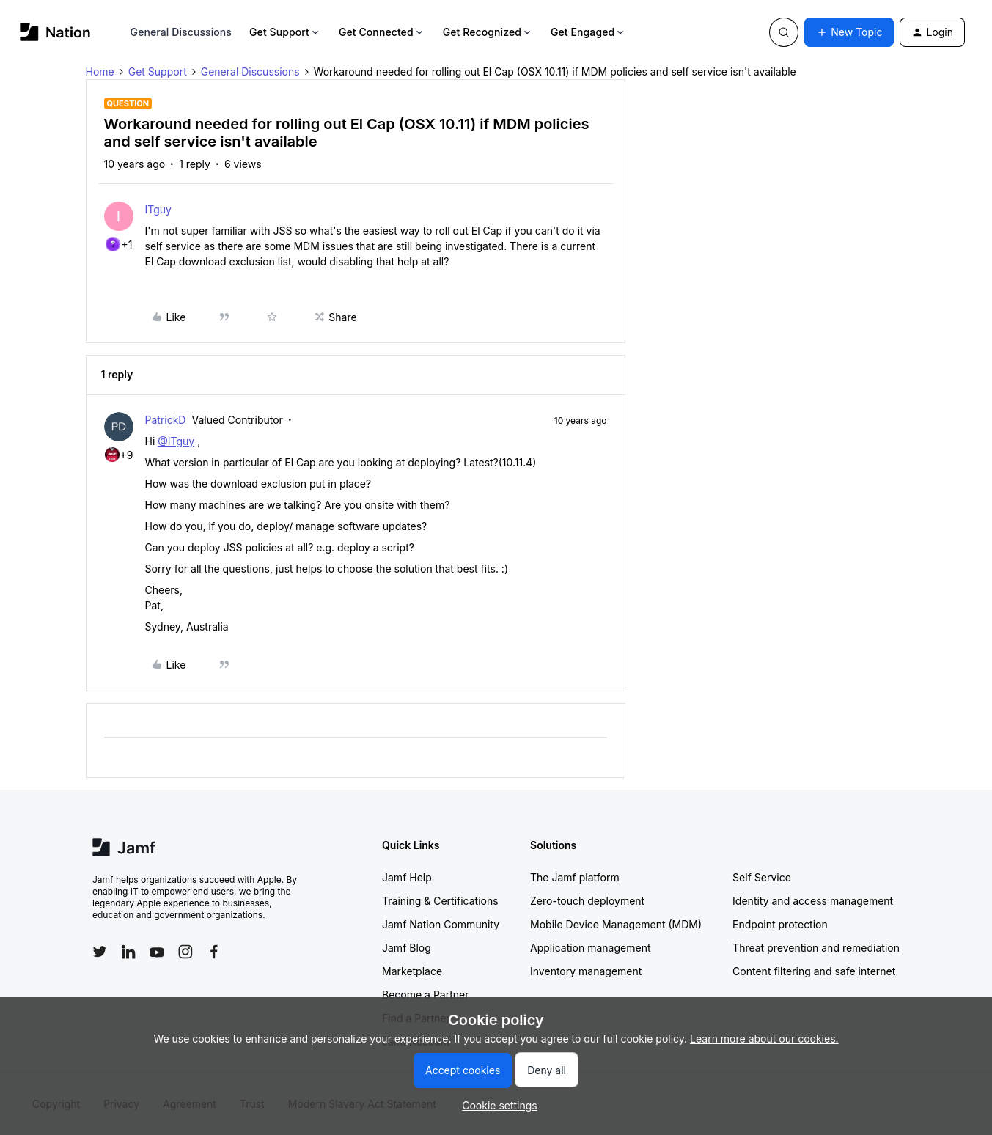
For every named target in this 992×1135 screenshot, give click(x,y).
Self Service (761, 877)
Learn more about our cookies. (764, 1038)
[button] (849, 32)
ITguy (158, 209)
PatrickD (165, 420)
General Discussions (181, 32)
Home (100, 71)
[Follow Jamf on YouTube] (157, 952)
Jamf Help (407, 877)
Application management (590, 947)
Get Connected (382, 32)
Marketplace (412, 971)
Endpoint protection (780, 924)
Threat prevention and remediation (816, 947)
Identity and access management (812, 901)
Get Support (285, 32)
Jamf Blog (406, 947)
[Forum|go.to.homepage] (55, 32)
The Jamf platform (575, 877)
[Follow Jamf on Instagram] (185, 951)
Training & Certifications (440, 901)
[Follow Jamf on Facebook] (214, 951)
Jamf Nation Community (440, 924)
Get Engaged (588, 32)
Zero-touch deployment (587, 901)
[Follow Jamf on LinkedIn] (128, 951)
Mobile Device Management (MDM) (616, 924)
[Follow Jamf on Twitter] (99, 952)
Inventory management (586, 971)
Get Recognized (488, 32)
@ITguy (176, 441)
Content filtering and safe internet (813, 971)
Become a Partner (425, 994)
